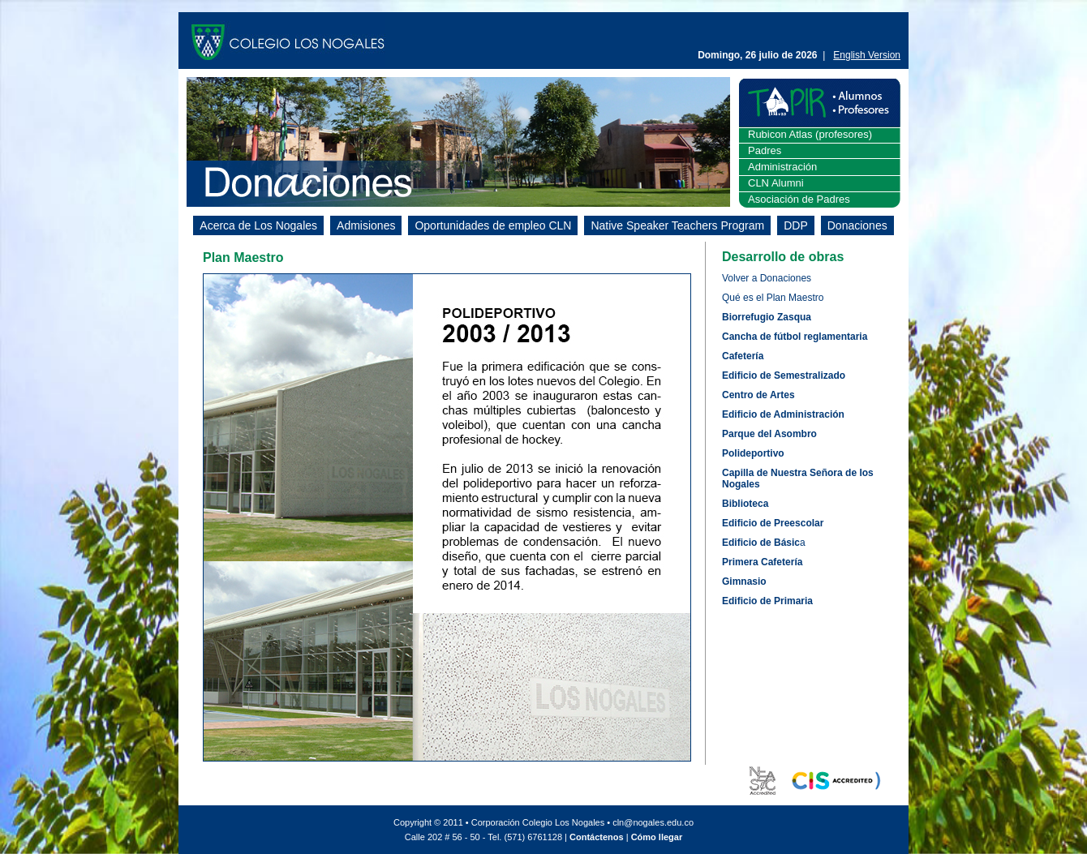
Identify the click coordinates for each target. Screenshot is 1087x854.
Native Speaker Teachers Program (677, 225)
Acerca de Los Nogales (258, 225)
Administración (782, 167)
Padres (764, 150)
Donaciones (857, 225)
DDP (796, 225)
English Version (866, 55)
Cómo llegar (657, 837)
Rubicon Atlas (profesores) (810, 134)
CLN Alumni (776, 183)
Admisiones (366, 225)
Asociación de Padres (799, 199)
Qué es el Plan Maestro (772, 297)
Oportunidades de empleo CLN (493, 225)
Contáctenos (596, 837)
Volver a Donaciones (766, 278)
